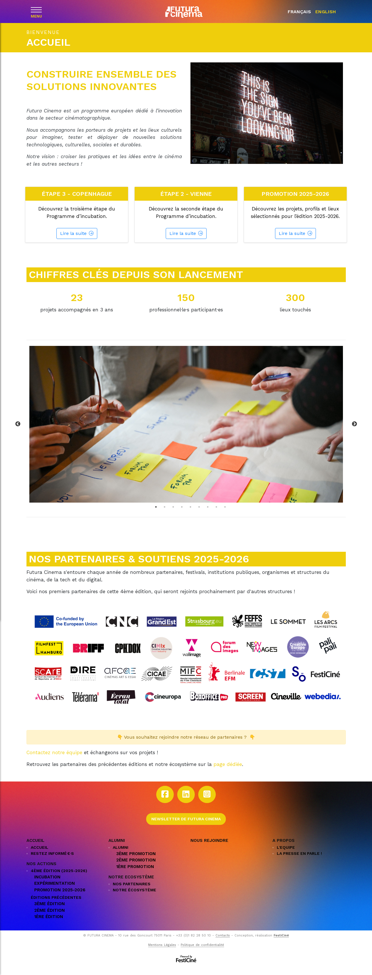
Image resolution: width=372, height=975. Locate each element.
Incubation (47, 884)
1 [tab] (156, 514)
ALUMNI (120, 854)
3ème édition (49, 911)
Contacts (222, 943)
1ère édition (48, 924)
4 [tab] (182, 514)
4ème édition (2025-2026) (59, 878)
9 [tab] (225, 514)
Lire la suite (77, 241)
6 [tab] (199, 514)
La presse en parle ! (299, 860)
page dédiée (227, 772)
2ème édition (49, 917)
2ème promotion (136, 867)
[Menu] (36, 11)
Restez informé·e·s (52, 860)
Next (354, 431)
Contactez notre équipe (54, 760)
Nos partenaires (131, 891)
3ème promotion (136, 860)
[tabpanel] (186, 431)
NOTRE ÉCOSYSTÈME (134, 897)
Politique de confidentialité (202, 952)
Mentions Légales (162, 952)
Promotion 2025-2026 (59, 897)
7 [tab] (208, 514)
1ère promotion (135, 873)
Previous (18, 431)
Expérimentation (54, 890)
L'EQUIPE (286, 854)
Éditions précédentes (56, 905)
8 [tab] (216, 514)
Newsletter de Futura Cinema (186, 826)
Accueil (39, 854)
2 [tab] (164, 514)
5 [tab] (190, 514)
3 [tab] (173, 514)
